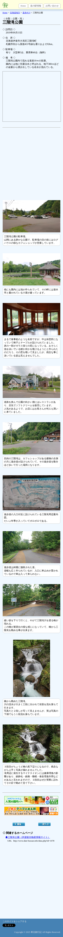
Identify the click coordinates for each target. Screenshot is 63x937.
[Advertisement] (31, 162)
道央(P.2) (26, 13)
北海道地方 (15, 13)
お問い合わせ (52, 6)
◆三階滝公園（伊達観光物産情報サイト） (27, 837)
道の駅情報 (35, 6)
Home (23, 6)
